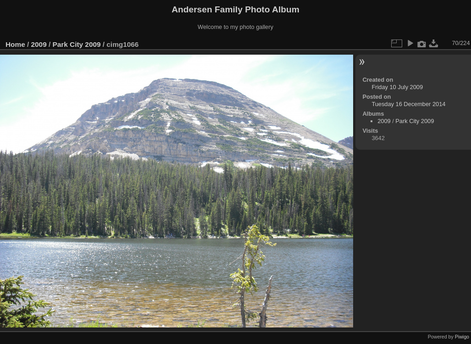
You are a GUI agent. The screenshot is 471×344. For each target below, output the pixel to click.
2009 (39, 44)
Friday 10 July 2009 (397, 87)
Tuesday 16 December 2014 (408, 104)
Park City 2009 (76, 44)
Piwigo (462, 336)
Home (15, 44)
